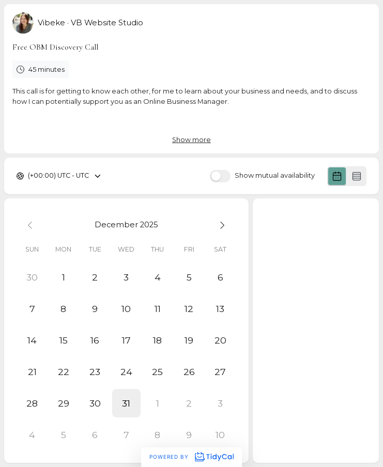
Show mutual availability (275, 176)
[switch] (220, 176)
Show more (191, 140)
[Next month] (220, 224)
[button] (126, 403)
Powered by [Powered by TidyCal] (191, 457)
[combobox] (28, 176)
